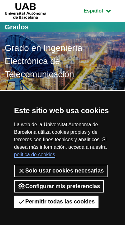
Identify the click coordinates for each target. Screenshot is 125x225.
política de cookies (34, 154)
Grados (17, 27)
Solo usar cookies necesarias (61, 171)
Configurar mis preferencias (59, 186)
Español (101, 10)
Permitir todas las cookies (56, 201)
